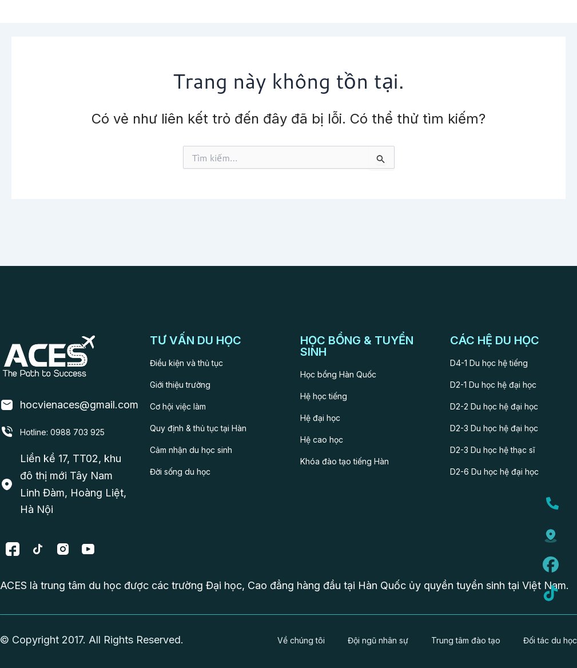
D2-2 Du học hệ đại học (507, 375)
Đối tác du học (543, 634)
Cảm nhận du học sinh (202, 419)
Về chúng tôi (285, 634)
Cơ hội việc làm (186, 375)
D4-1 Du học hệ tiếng (501, 332)
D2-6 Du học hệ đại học (507, 441)
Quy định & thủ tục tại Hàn (212, 397)
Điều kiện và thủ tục (197, 332)
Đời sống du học (189, 441)
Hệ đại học (326, 387)
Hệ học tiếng (331, 365)
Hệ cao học (328, 409)
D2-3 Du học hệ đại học (508, 397)
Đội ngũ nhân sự (367, 634)
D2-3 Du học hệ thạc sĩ (506, 419)
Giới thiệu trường (189, 354)
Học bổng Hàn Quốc (349, 343)
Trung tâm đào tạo (457, 634)
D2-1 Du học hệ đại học (506, 354)
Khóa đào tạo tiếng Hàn (356, 430)
